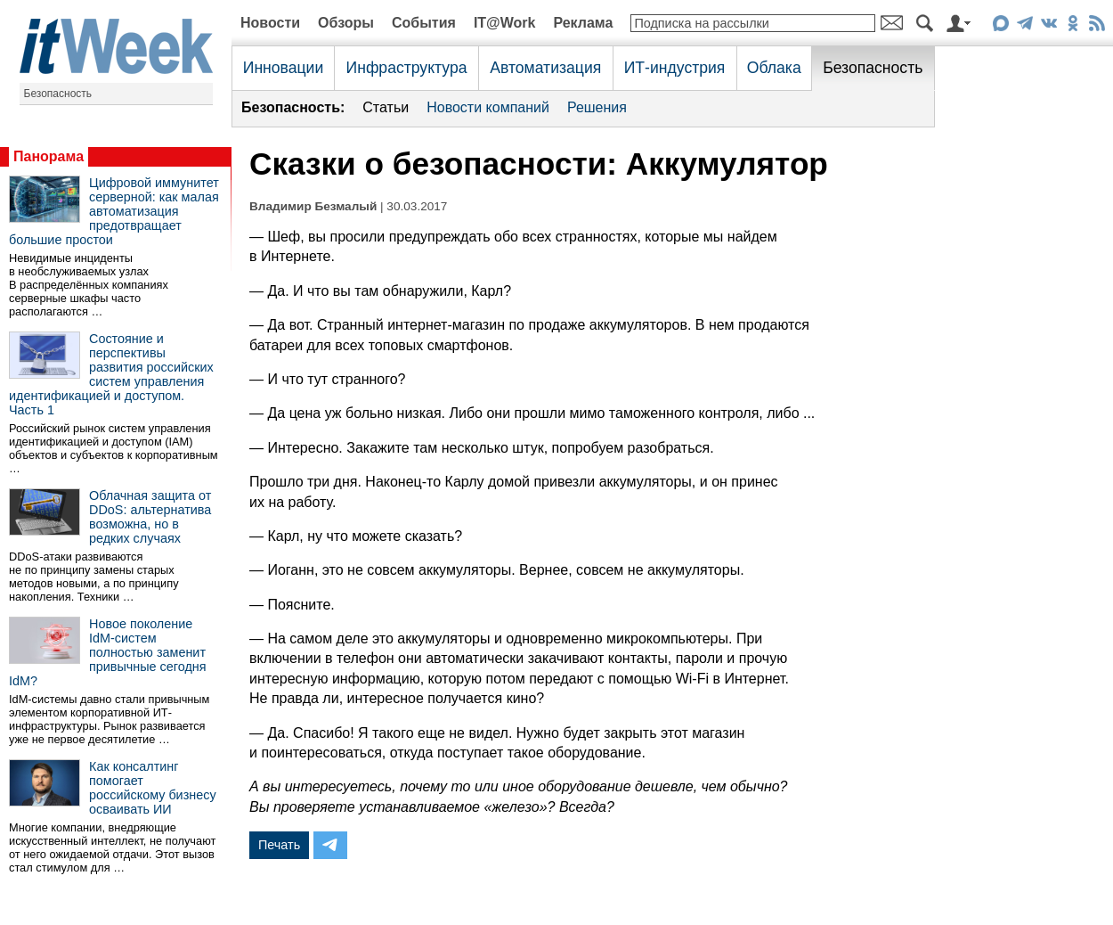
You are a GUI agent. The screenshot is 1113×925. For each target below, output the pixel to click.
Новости (270, 22)
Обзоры (346, 22)
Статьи (385, 107)
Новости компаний (488, 107)
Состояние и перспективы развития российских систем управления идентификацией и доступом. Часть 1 (111, 374)
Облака (774, 68)
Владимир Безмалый (313, 206)
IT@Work (505, 22)
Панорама (48, 156)
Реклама (583, 22)
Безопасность (58, 93)
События (424, 22)
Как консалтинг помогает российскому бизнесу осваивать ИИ (152, 787)
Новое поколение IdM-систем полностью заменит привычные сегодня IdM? (108, 652)
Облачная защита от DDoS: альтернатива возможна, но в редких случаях (150, 516)
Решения (597, 107)
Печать (279, 845)
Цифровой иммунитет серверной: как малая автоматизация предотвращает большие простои (114, 211)
